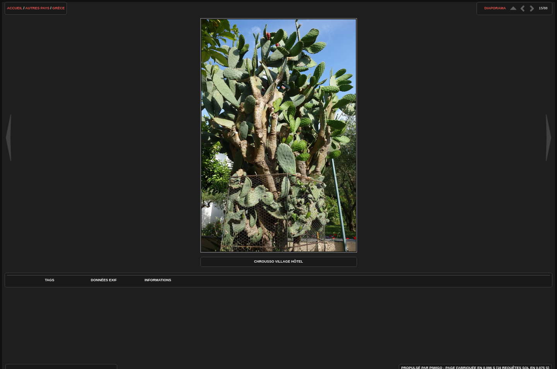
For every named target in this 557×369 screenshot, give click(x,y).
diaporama (495, 8)
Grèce (58, 8)
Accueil (14, 8)
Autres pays (37, 8)
